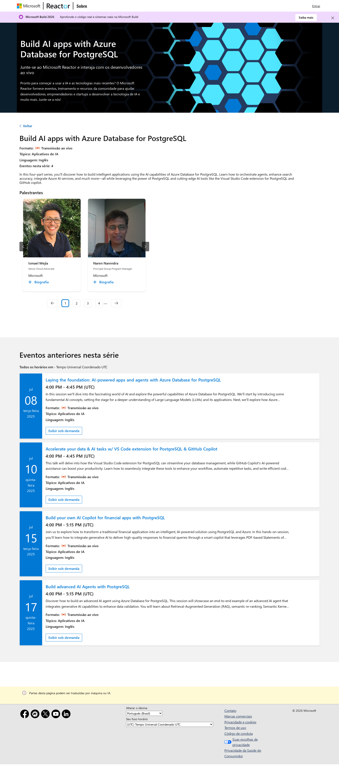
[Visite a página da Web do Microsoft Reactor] (58, 6)
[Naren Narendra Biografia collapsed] (104, 282)
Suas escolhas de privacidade (240, 742)
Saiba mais (306, 17)
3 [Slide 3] (88, 303)
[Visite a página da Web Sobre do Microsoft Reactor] (82, 6)
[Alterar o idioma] (144, 713)
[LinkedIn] (67, 715)
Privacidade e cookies (240, 722)
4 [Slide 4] (99, 303)
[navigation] (52, 303)
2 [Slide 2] (77, 303)
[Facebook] (25, 715)
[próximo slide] (145, 246)
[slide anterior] (23, 246)
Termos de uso (235, 727)
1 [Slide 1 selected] (65, 303)
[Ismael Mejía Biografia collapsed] (39, 282)
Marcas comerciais (238, 716)
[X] (46, 715)
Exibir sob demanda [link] (63, 430)
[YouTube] (56, 715)
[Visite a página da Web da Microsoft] (29, 6)
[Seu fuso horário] (169, 724)
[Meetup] (36, 715)
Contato (230, 710)
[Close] (332, 17)
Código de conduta (238, 733)
